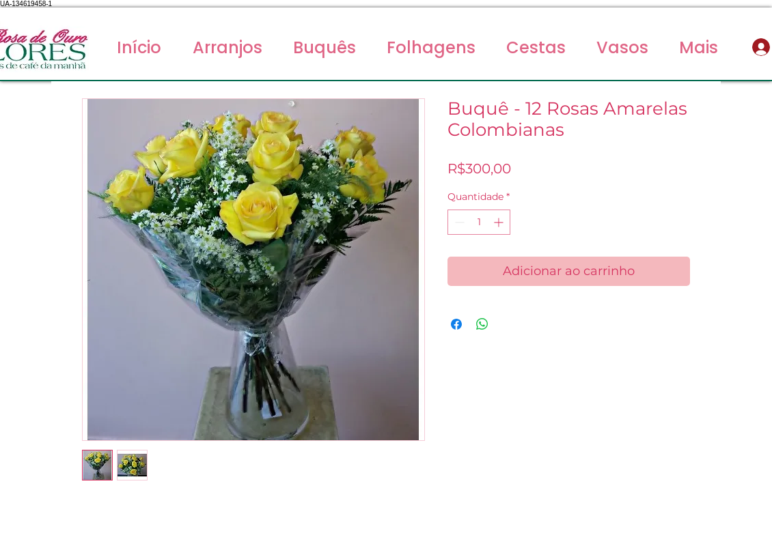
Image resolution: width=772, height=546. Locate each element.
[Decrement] (458, 222)
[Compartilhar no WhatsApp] (482, 324)
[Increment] (499, 222)
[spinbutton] (479, 222)
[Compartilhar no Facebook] (456, 324)
